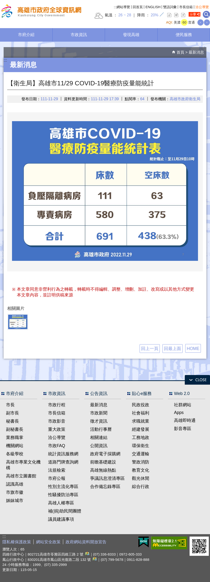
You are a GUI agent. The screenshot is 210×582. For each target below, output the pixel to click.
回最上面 (172, 348)
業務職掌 (14, 437)
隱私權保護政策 (16, 542)
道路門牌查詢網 (63, 462)
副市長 (12, 413)
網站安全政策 (48, 542)
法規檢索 (56, 470)
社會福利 (140, 413)
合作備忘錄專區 (105, 486)
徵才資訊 (98, 421)
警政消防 (140, 462)
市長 (10, 404)
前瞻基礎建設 (103, 462)
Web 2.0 (182, 393)
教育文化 (140, 470)
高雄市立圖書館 (21, 476)
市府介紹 (26, 34)
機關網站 (14, 445)
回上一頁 (149, 348)
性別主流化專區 (63, 486)
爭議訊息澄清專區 (107, 478)
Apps (179, 412)
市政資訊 (79, 34)
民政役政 (140, 404)
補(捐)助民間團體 (64, 511)
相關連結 (98, 437)
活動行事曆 (101, 429)
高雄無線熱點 (103, 470)
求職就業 (140, 421)
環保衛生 (140, 445)
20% (154, 15)
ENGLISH (153, 7)
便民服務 (184, 34)
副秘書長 (14, 429)
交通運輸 (140, 453)
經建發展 (140, 429)
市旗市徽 (14, 492)
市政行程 (56, 404)
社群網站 (182, 404)
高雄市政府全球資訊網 (40, 12)
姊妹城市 (14, 500)
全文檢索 (206, 14)
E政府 (143, 542)
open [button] (197, 380)
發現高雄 (131, 34)
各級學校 (14, 453)
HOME (193, 348)
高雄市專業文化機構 (23, 465)
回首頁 (138, 7)
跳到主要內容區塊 (2, 2)
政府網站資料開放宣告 (86, 542)
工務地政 (140, 437)
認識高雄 (14, 484)
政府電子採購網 (105, 453)
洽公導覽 (202, 7)
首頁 (180, 52)
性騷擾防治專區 (63, 494)
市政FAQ (56, 445)
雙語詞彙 (170, 7)
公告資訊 (98, 393)
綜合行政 (140, 486)
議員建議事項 (61, 519)
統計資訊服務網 (63, 453)
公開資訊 (98, 445)
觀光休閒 (140, 478)
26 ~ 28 (124, 15)
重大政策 (56, 429)
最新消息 (196, 52)
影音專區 (182, 428)
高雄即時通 (185, 420)
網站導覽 (123, 7)
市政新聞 (98, 413)
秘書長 (12, 421)
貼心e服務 (142, 393)
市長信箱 (186, 7)
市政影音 (56, 421)
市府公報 (56, 478)
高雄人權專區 (61, 503)
